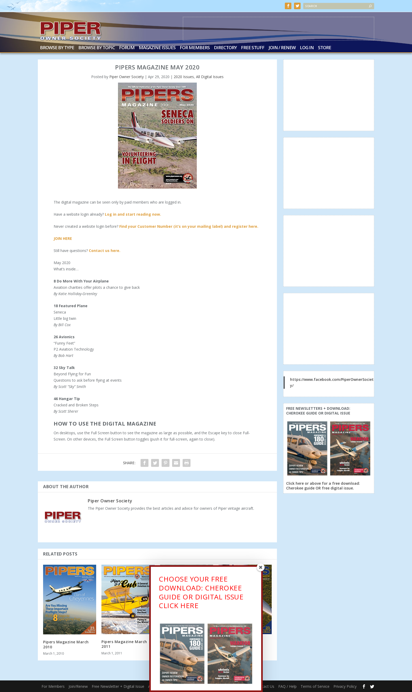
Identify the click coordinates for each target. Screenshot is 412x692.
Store (324, 48)
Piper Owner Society (126, 76)
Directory (225, 48)
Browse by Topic (96, 48)
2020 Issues (184, 76)
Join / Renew (282, 48)
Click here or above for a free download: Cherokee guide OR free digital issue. (323, 486)
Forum (127, 48)
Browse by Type (57, 48)
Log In (307, 48)
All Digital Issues (210, 76)
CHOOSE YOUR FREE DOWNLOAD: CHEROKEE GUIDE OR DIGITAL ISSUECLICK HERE (201, 594)
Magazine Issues (157, 48)
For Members (195, 48)
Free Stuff (252, 48)
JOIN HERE (63, 238)
